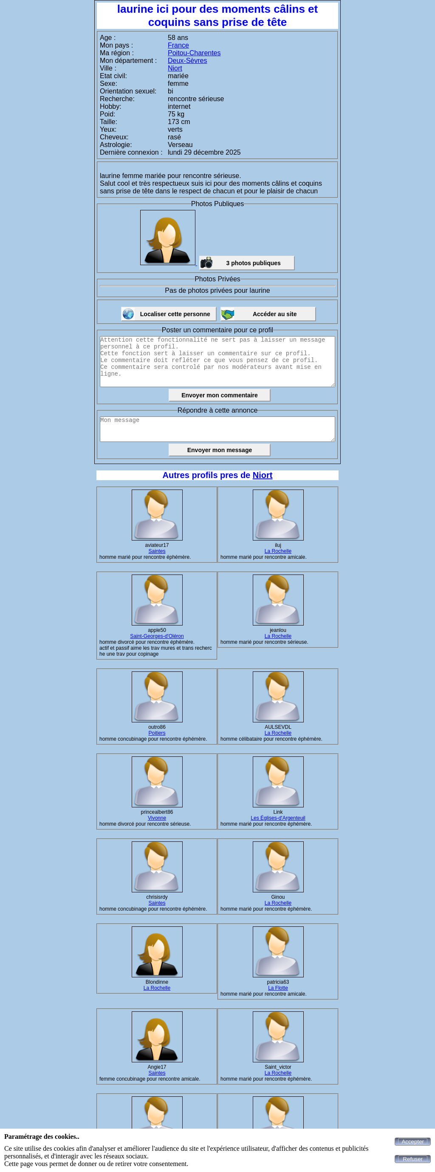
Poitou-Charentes (194, 53)
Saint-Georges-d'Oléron (157, 636)
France (178, 45)
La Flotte (278, 988)
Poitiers (156, 733)
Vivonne (157, 818)
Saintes (156, 551)
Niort (175, 68)
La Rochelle (278, 551)
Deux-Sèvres (187, 60)
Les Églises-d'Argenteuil (278, 818)
